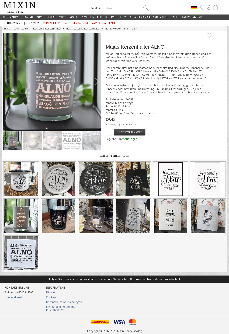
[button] (97, 81)
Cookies (51, 297)
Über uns (52, 292)
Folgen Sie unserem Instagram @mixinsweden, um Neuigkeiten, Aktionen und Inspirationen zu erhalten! (114, 279)
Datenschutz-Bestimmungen (64, 302)
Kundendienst (13, 297)
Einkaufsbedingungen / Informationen (60, 308)
